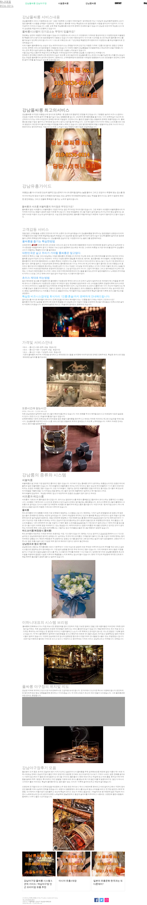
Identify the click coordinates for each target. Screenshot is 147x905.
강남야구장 (97, 518)
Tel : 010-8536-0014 (29, 900)
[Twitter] (101, 900)
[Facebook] (96, 900)
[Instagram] (107, 900)
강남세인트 (80, 523)
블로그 (85, 238)
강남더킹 (103, 534)
